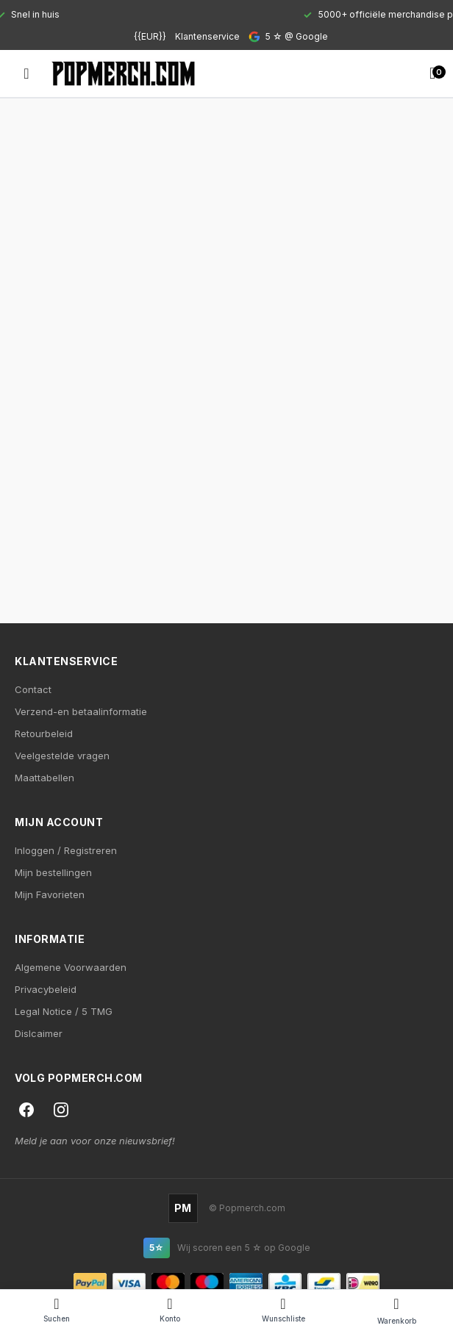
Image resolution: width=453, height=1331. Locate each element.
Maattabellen (44, 777)
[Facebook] (26, 1110)
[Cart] (396, 1310)
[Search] (56, 1310)
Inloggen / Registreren (66, 850)
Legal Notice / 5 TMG (64, 1011)
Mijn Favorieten (50, 894)
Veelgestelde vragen (62, 755)
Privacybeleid (45, 989)
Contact (33, 689)
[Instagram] (61, 1110)
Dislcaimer (39, 1033)
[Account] (169, 1310)
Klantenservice (207, 36)
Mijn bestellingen (53, 872)
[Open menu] (26, 73)
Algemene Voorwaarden (70, 967)
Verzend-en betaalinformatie (81, 711)
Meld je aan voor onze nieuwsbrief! (95, 1141)
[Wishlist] (283, 1310)
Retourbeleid (44, 733)
